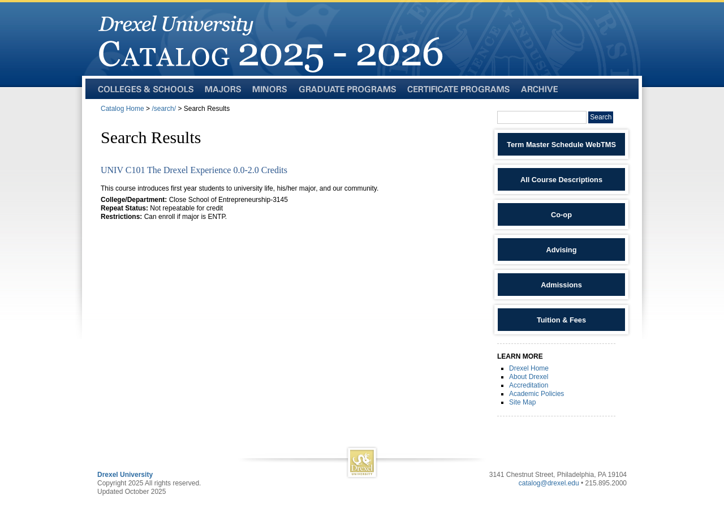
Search (600, 117)
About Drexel (528, 377)
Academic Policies (536, 394)
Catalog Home (122, 109)
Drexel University (125, 475)
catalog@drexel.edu (549, 483)
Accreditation (528, 385)
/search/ (164, 109)
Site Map (522, 402)
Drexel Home (529, 368)
